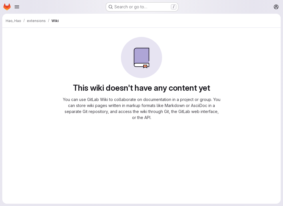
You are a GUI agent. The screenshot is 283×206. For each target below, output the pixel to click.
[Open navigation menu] (16, 6)
